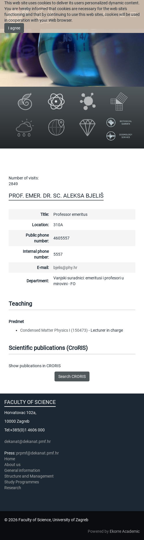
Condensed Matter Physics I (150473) (54, 330)
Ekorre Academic (125, 531)
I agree (14, 28)
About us (12, 464)
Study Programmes (21, 482)
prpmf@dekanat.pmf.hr (37, 453)
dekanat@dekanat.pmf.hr (27, 441)
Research (13, 487)
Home (9, 459)
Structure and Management (29, 476)
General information (22, 470)
